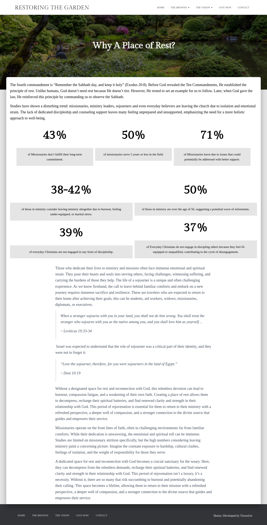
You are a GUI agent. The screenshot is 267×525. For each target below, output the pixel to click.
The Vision (204, 7)
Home (160, 7)
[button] (189, 7)
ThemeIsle (246, 515)
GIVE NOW (225, 7)
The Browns (180, 7)
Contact (243, 7)
